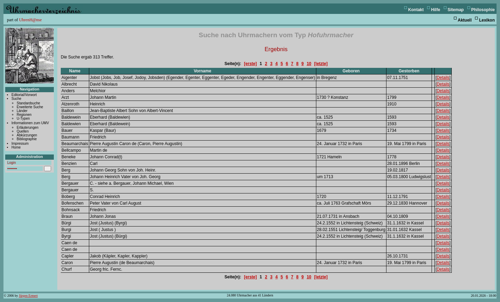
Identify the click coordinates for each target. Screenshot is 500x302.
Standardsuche (28, 103)
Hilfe (435, 9)
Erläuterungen (28, 127)
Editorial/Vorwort (24, 95)
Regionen (24, 115)
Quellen (22, 131)
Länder (22, 111)
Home (16, 147)
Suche (16, 99)
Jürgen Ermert (28, 295)
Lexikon (487, 20)
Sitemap (456, 9)
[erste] (250, 63)
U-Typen (23, 118)
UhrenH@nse (30, 19)
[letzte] (321, 63)
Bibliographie (27, 139)
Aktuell (465, 20)
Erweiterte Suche (30, 107)
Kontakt (416, 9)
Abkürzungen (27, 135)
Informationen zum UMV (30, 123)
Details (443, 77)
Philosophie (483, 9)
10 (309, 63)
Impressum (19, 143)
